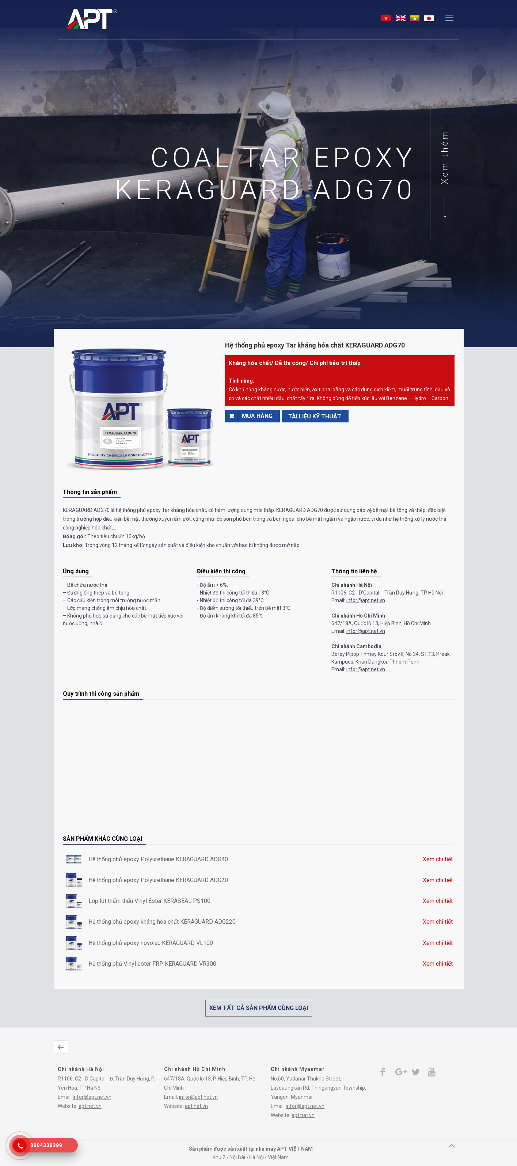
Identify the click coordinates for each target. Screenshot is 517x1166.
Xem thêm (447, 157)
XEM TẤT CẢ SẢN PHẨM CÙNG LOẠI (258, 1007)
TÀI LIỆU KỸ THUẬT (314, 416)
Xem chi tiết (438, 859)
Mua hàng (249, 416)
